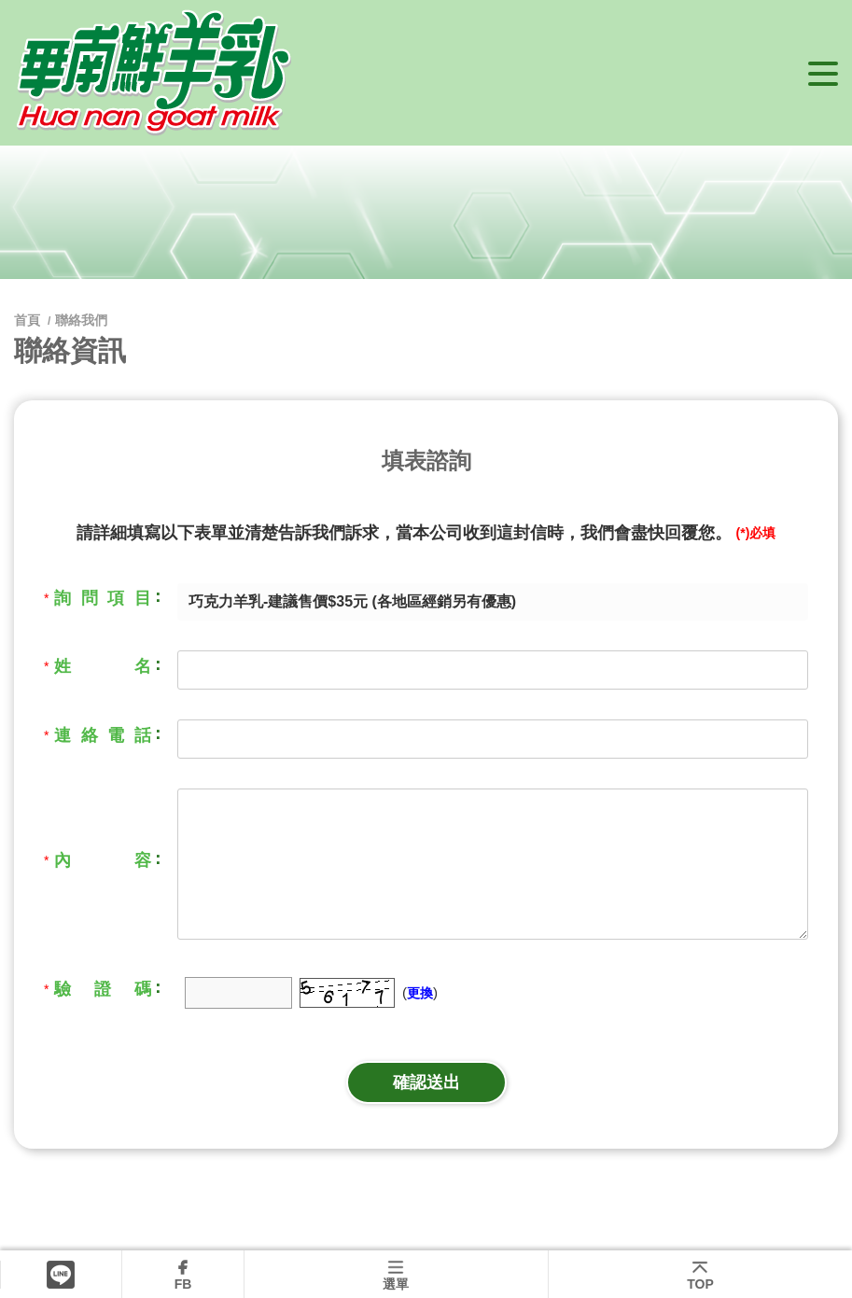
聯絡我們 (81, 320)
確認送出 (426, 1082)
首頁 (29, 320)
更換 (420, 992)
